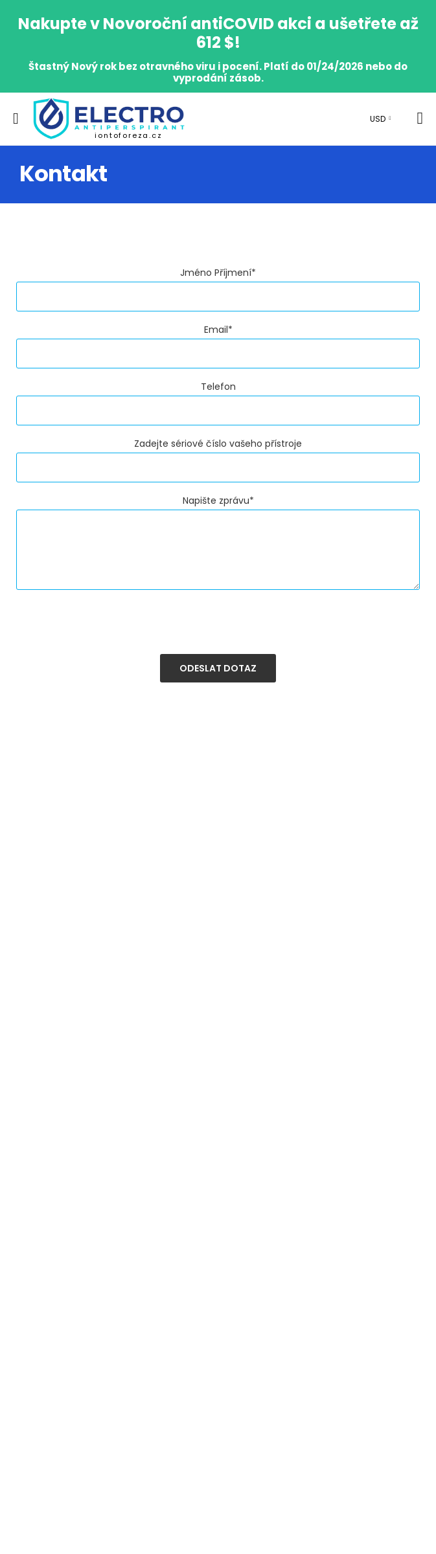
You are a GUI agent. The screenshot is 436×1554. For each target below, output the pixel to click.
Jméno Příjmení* (218, 272)
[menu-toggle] (16, 118)
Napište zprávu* (218, 500)
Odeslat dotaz (218, 668)
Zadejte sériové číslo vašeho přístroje (218, 443)
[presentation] (114, 628)
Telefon (218, 386)
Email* (218, 329)
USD (377, 118)
